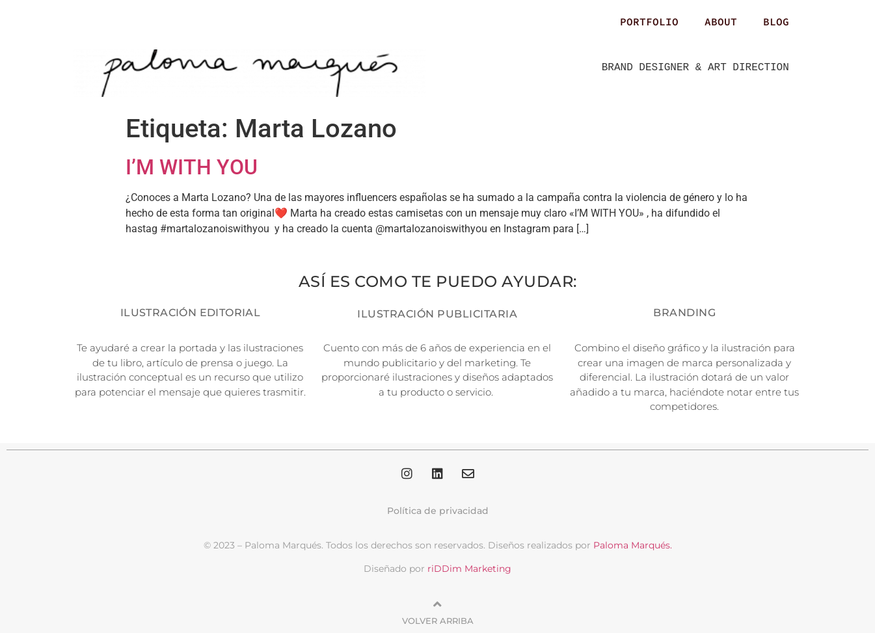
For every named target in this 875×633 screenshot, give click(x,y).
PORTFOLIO (649, 21)
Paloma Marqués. (632, 545)
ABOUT (721, 21)
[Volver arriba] (437, 604)
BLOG (776, 21)
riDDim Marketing (469, 568)
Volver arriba (438, 620)
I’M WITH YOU (192, 167)
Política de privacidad (438, 511)
